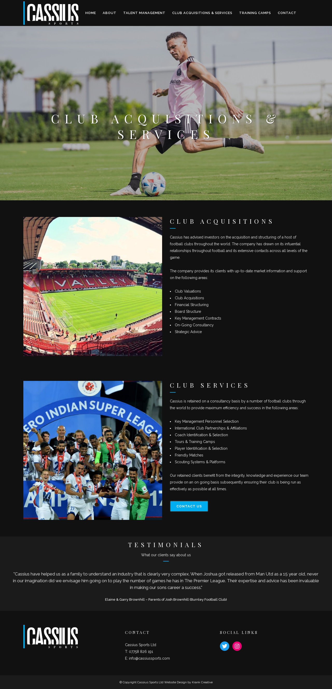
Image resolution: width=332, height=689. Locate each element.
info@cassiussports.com (149, 658)
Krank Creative (202, 682)
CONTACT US (189, 506)
